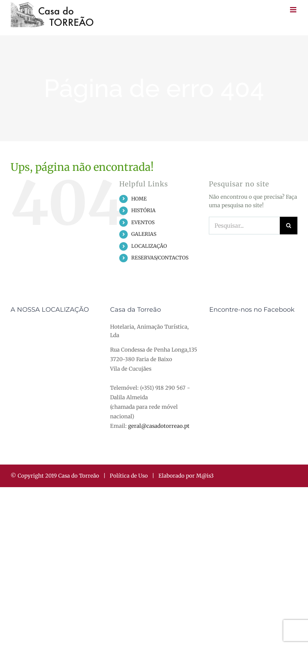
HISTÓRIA (143, 210)
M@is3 (205, 475)
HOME (139, 199)
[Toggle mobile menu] (293, 9)
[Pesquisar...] (244, 225)
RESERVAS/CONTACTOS (159, 258)
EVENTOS (143, 222)
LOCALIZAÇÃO (149, 246)
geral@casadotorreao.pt (158, 426)
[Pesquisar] (288, 225)
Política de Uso (129, 475)
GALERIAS (143, 234)
